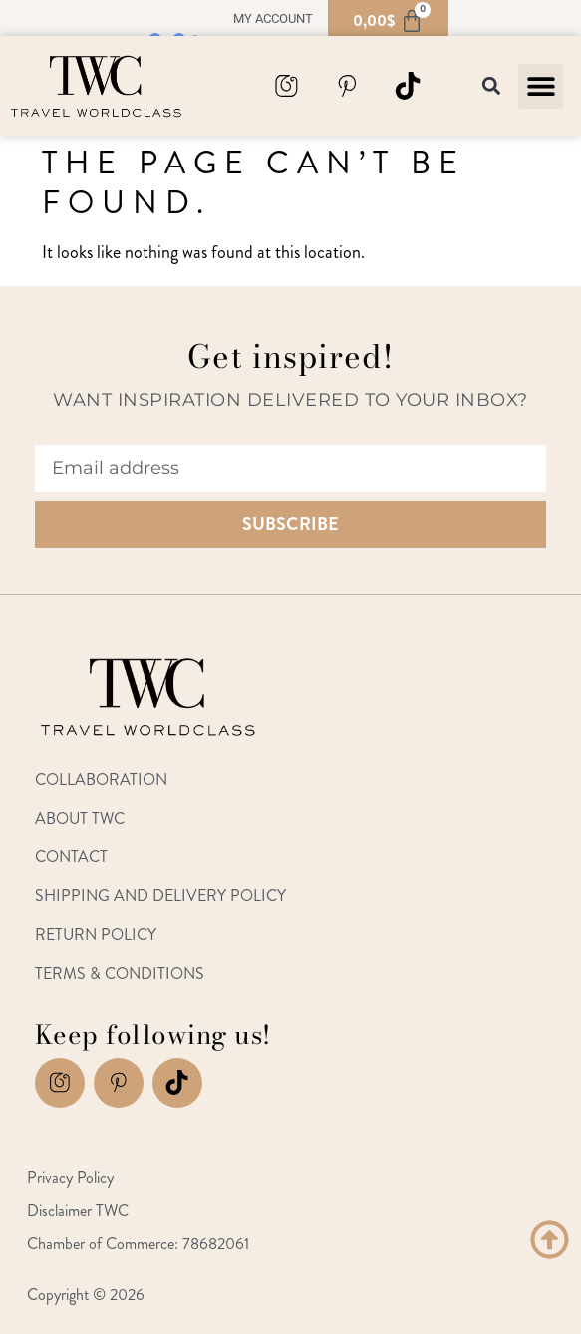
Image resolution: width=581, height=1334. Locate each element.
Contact (71, 856)
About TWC (80, 818)
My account (273, 18)
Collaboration (101, 779)
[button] (540, 86)
